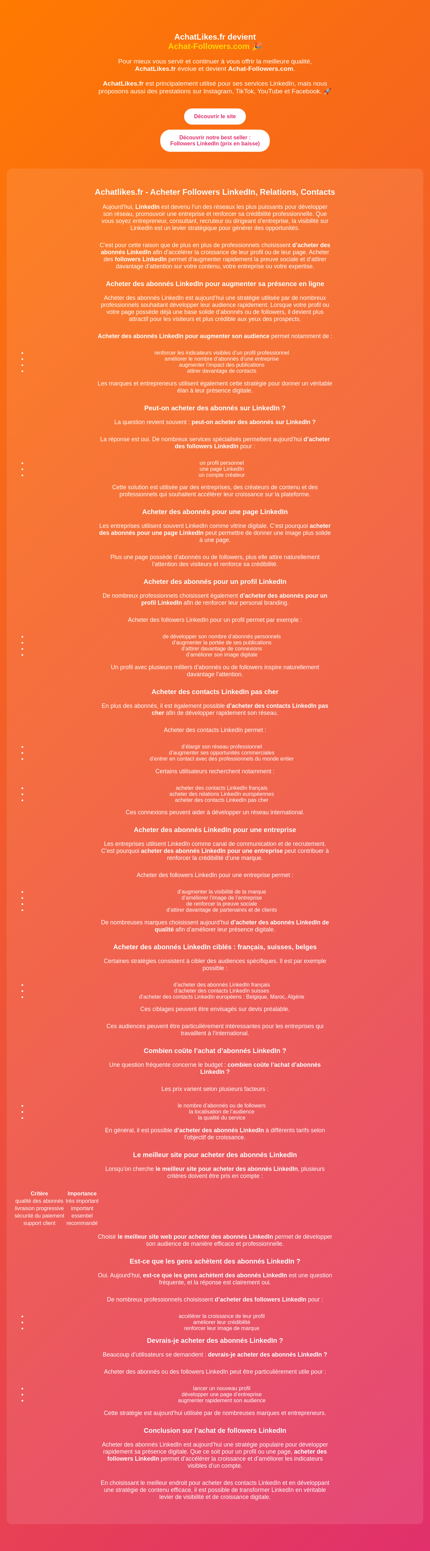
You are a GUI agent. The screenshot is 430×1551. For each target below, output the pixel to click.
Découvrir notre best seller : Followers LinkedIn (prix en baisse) (215, 140)
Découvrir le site (215, 116)
